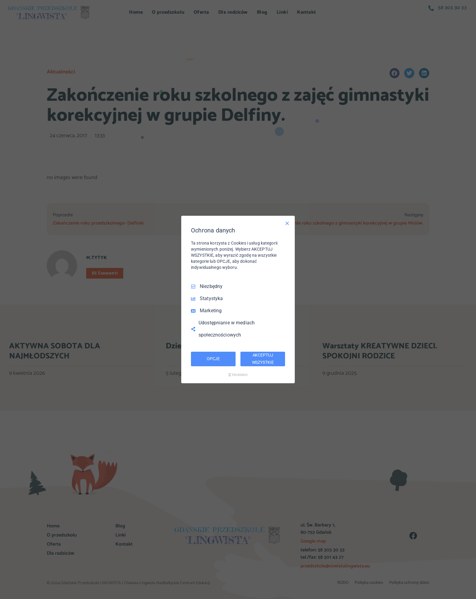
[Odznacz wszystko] (287, 223)
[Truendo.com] (238, 374)
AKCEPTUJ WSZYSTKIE (263, 359)
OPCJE (213, 358)
